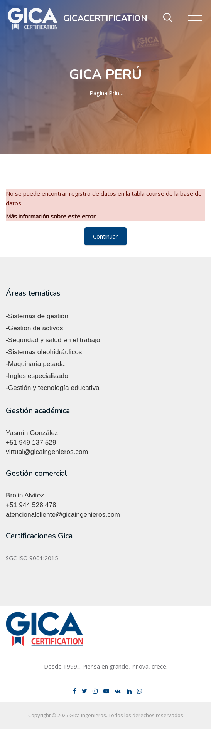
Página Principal (107, 93)
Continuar (105, 236)
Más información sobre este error (51, 216)
